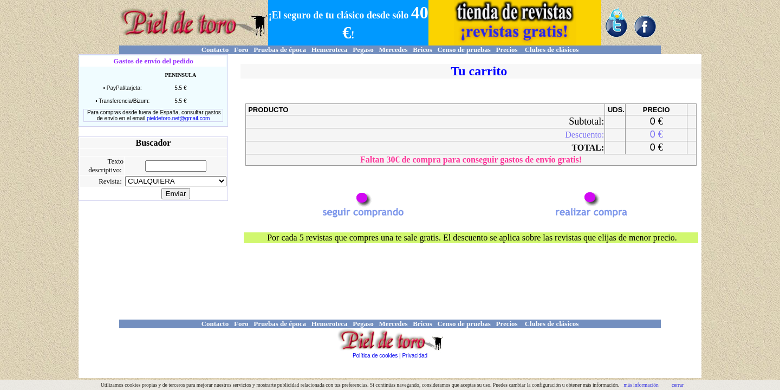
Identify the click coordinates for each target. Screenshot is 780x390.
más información (641, 385)
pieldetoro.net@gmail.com (178, 118)
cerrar (678, 385)
